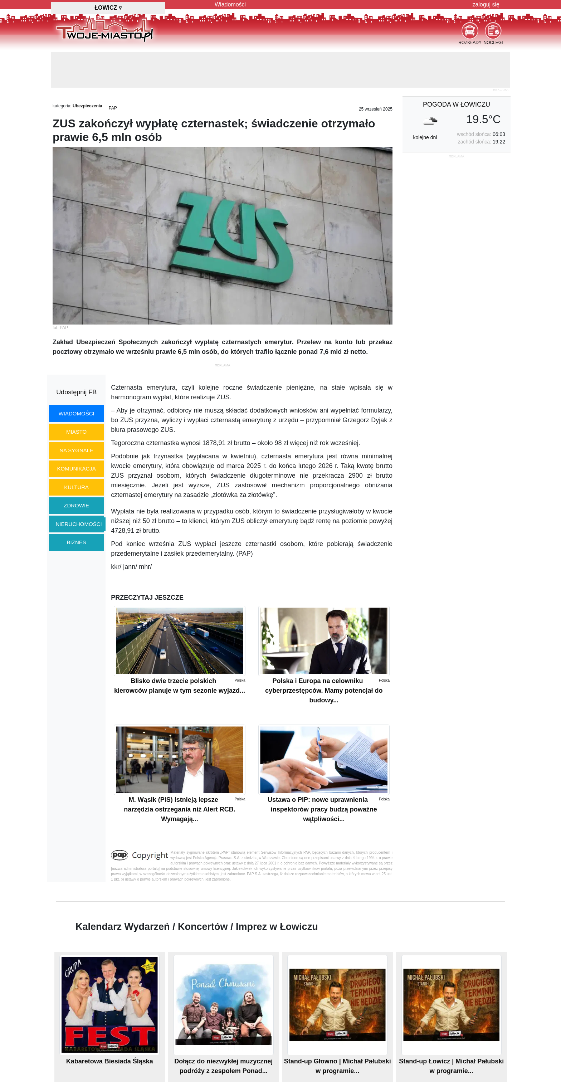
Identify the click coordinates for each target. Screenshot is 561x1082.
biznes (76, 542)
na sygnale (76, 450)
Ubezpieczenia (87, 105)
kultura (76, 487)
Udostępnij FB (76, 392)
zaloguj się (485, 4)
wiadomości (76, 413)
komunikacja (76, 469)
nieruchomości (79, 524)
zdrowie (76, 505)
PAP (113, 108)
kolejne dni (425, 137)
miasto (76, 432)
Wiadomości (230, 4)
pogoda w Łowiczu (456, 104)
